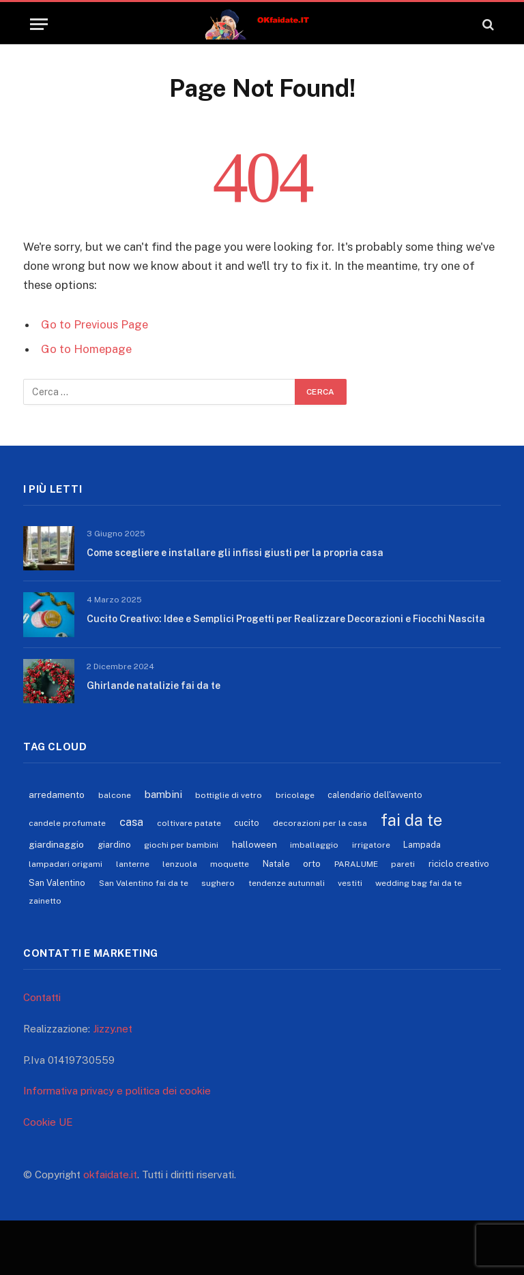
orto (312, 863)
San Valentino (57, 883)
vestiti (350, 883)
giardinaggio (56, 844)
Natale (276, 864)
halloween (254, 844)
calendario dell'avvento (375, 795)
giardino (114, 845)
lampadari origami (65, 864)
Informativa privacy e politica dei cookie (117, 1090)
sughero (218, 883)
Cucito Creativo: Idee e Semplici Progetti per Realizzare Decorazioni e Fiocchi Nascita (286, 618)
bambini (163, 794)
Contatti (42, 997)
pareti (403, 864)
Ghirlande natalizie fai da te (153, 685)
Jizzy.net (112, 1028)
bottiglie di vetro (228, 795)
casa (131, 822)
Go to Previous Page (94, 324)
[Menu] (39, 24)
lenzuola (179, 864)
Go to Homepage (86, 349)
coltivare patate (189, 823)
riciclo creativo (458, 864)
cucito (246, 823)
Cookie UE (48, 1122)
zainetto (45, 901)
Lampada (422, 845)
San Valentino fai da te (143, 883)
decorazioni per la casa (320, 823)
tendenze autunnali (286, 883)
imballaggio (314, 845)
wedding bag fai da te (418, 883)
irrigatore (371, 845)
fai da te (411, 819)
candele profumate (67, 823)
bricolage (295, 795)
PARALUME (356, 864)
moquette (229, 864)
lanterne (132, 864)
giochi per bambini (181, 845)
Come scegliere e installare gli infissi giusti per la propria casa (235, 552)
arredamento (57, 794)
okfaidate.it (110, 1174)
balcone (114, 795)
